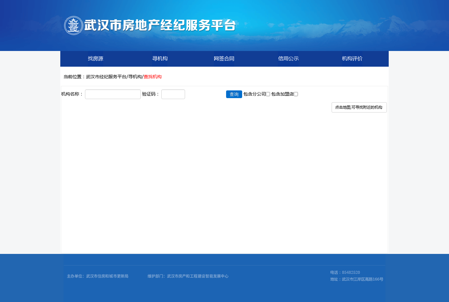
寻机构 (135, 76)
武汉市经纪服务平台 (106, 76)
